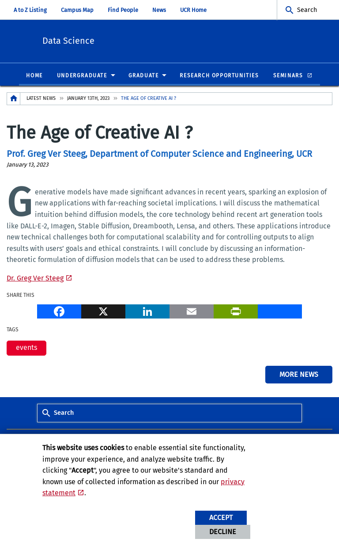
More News (298, 375)
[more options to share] (280, 311)
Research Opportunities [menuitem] (219, 76)
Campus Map (77, 10)
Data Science (117, 40)
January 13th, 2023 (88, 99)
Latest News (41, 99)
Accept (221, 517)
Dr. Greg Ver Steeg (35, 278)
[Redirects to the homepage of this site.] (13, 99)
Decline (222, 531)
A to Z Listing (30, 10)
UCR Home (193, 10)
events (26, 348)
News (159, 10)
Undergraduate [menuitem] (82, 76)
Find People (123, 10)
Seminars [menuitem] (289, 76)
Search (307, 10)
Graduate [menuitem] (143, 76)
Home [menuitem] (34, 76)
